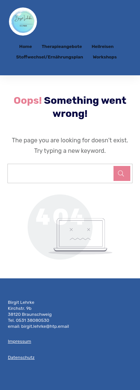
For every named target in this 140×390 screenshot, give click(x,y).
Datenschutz (21, 357)
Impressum (19, 341)
